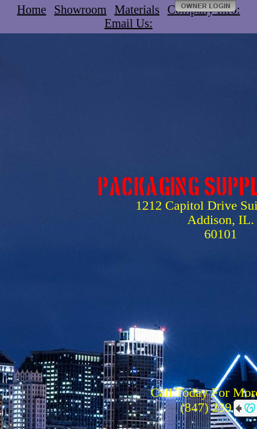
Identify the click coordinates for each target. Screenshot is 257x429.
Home (32, 9)
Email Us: (128, 23)
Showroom (80, 9)
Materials (137, 9)
